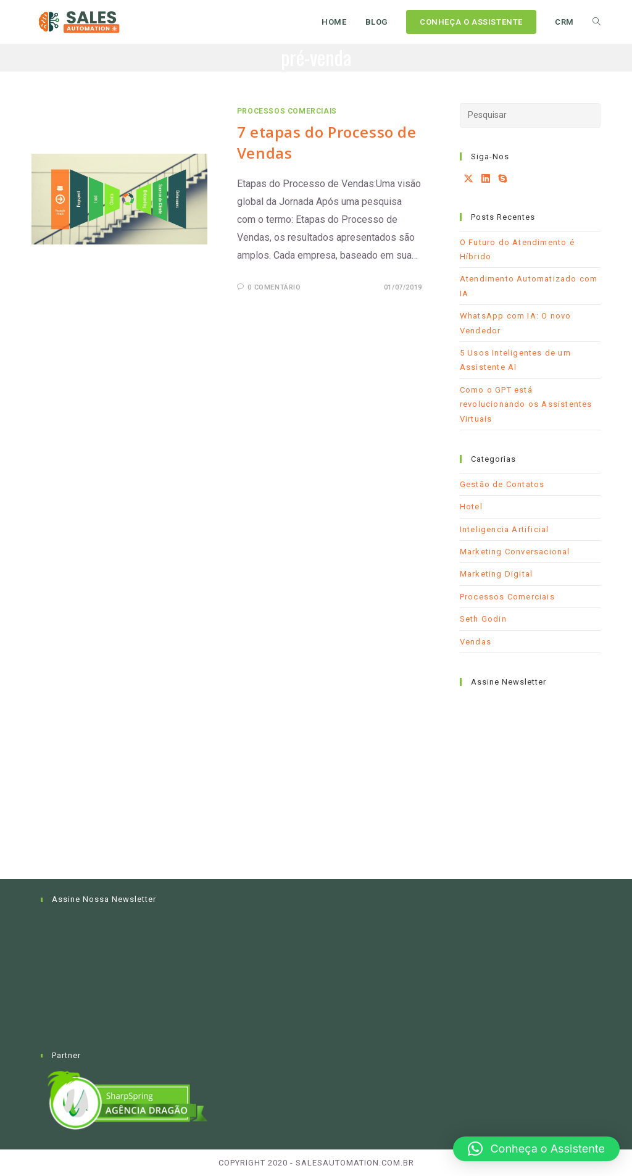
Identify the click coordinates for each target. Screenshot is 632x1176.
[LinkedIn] (486, 179)
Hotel (471, 506)
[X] (469, 179)
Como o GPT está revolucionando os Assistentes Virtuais (526, 404)
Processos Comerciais (287, 111)
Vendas (475, 641)
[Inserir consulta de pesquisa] (530, 115)
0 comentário (274, 287)
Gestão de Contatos (502, 484)
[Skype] (502, 179)
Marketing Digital (496, 573)
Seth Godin (483, 618)
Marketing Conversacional (515, 551)
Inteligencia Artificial (504, 529)
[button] (536, 1148)
